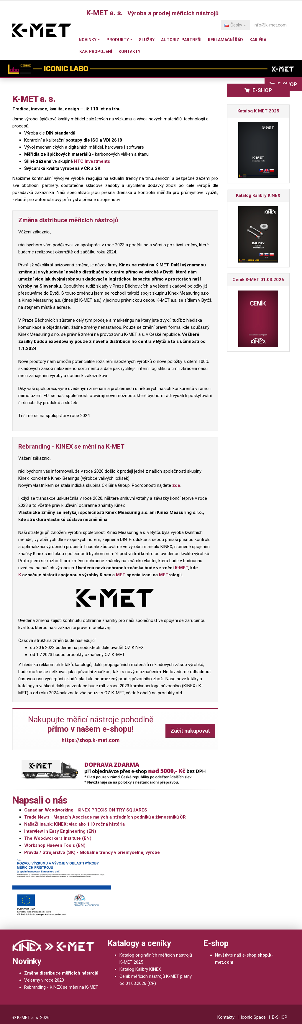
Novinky (87, 39)
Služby (147, 39)
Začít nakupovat (190, 731)
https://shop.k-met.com (91, 740)
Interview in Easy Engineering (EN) (60, 831)
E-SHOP (258, 90)
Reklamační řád (225, 39)
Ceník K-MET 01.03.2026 (258, 279)
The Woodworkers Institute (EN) (57, 838)
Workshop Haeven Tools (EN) (55, 845)
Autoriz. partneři (181, 39)
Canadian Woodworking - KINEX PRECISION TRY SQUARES (85, 810)
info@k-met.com (270, 25)
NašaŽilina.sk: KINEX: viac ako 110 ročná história (74, 824)
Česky (235, 25)
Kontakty (129, 51)
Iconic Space (253, 1017)
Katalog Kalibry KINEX (258, 195)
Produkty (117, 39)
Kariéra (258, 39)
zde (176, 485)
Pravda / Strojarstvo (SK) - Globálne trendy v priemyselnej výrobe (92, 852)
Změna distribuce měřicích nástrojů (61, 973)
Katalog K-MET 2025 (258, 111)
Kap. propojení (95, 51)
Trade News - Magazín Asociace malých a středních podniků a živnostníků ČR (105, 817)
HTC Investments (92, 161)
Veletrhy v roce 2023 (44, 980)
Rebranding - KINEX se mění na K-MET (61, 987)
